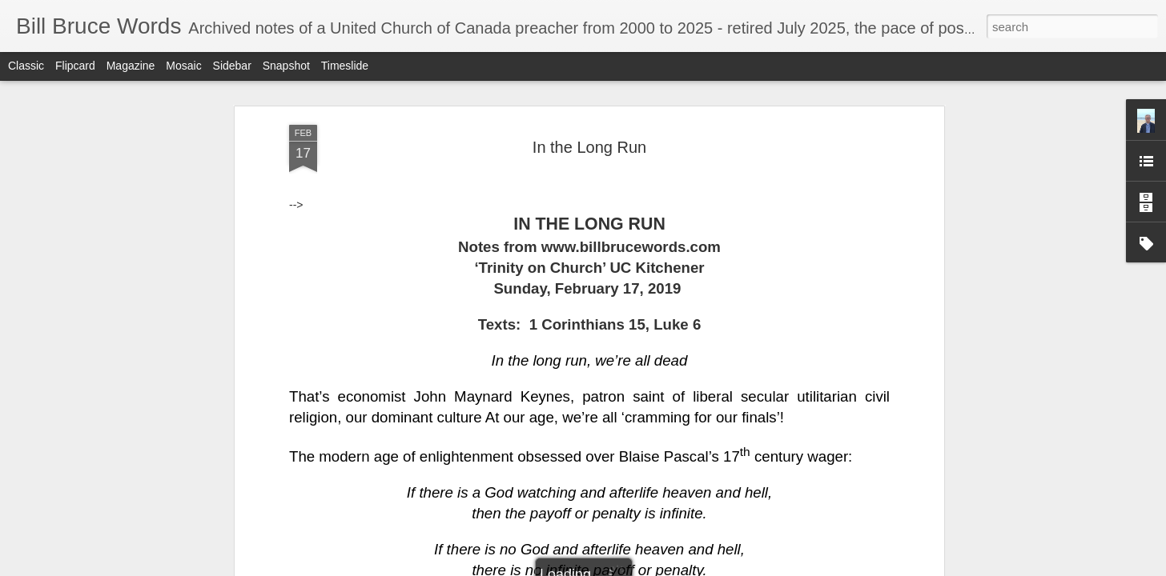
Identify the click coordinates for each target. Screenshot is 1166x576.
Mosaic (183, 65)
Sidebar (232, 65)
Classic (26, 65)
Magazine (131, 65)
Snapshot (286, 65)
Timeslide (344, 65)
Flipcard (75, 65)
